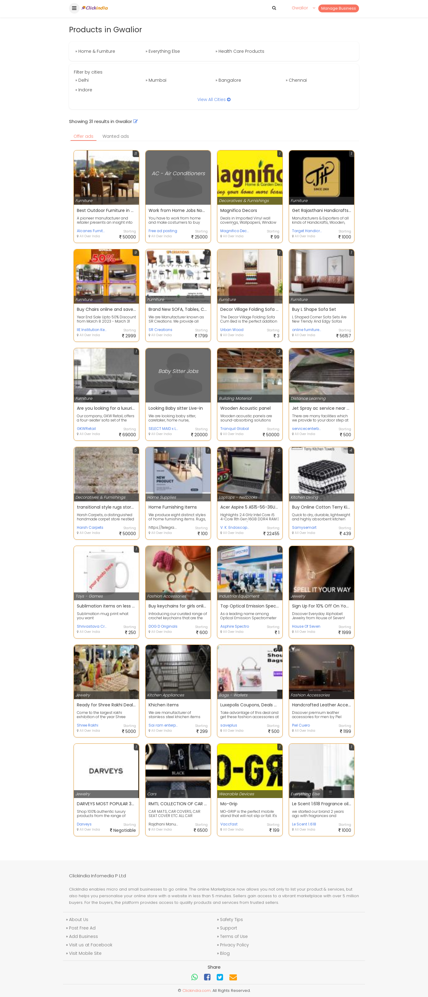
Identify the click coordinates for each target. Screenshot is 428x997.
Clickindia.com (196, 990)
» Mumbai (156, 80)
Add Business (83, 936)
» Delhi (82, 80)
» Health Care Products (240, 51)
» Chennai (296, 80)
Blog (225, 953)
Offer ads (83, 136)
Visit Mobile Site (85, 953)
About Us (78, 920)
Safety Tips (231, 920)
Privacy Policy (234, 945)
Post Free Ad (82, 928)
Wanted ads (115, 136)
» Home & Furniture (95, 51)
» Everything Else (163, 51)
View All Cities (214, 99)
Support (228, 928)
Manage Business (338, 8)
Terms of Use (234, 936)
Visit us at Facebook (90, 945)
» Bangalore (228, 80)
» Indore (83, 90)
